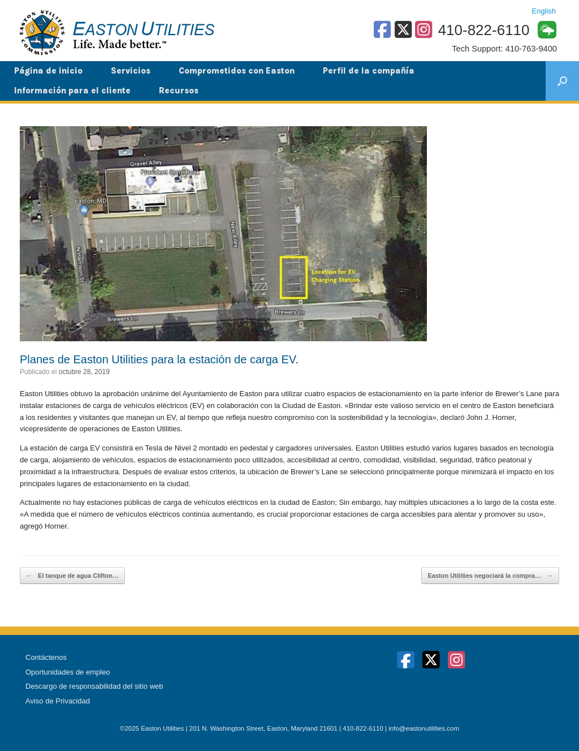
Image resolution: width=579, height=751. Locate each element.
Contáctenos (46, 657)
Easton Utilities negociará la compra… (490, 576)
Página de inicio (48, 71)
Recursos (178, 90)
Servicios (130, 71)
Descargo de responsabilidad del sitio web (94, 686)
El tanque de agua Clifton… (72, 576)
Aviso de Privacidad (57, 701)
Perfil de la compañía (368, 71)
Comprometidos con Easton (237, 71)
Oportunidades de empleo (67, 672)
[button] (562, 81)
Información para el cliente (72, 90)
